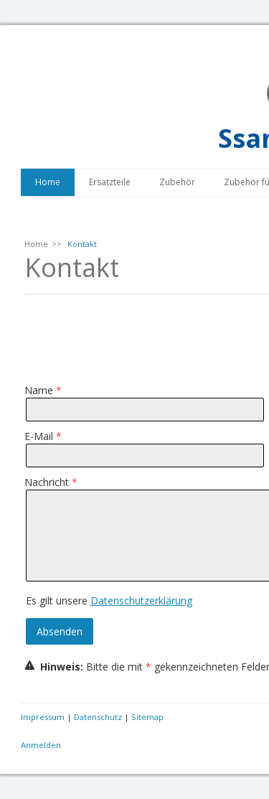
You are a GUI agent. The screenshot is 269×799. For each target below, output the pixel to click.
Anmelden (41, 744)
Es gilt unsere (109, 600)
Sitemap (147, 716)
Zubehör (177, 182)
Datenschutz (98, 716)
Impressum (43, 716)
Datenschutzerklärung (141, 600)
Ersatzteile (110, 182)
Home (47, 182)
